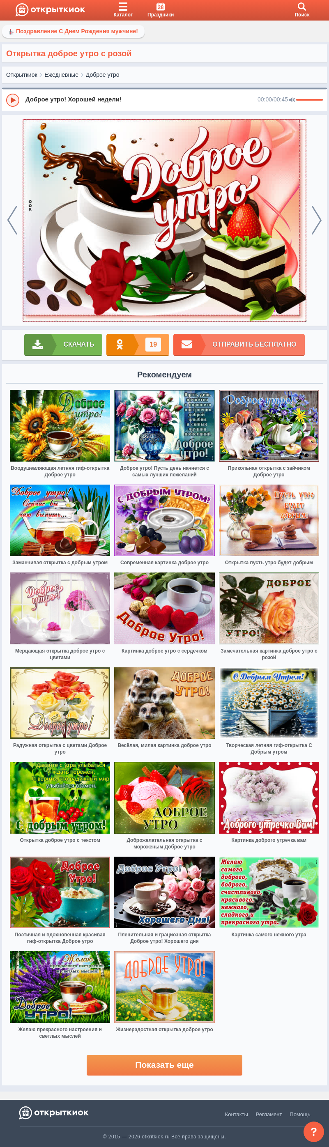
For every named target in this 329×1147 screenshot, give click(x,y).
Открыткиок (21, 74)
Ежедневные (61, 74)
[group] (164, 100)
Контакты (236, 1114)
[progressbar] (309, 100)
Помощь (300, 1114)
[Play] (12, 100)
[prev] (12, 220)
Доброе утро (103, 74)
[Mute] (292, 100)
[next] (316, 220)
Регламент (269, 1114)
